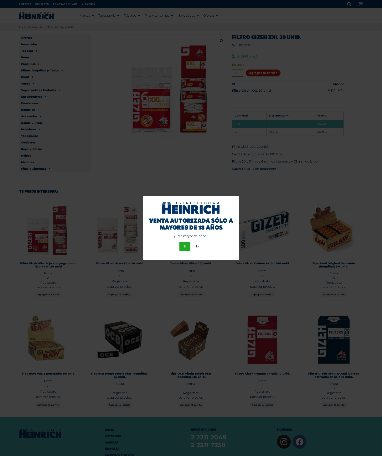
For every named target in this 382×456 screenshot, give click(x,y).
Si (184, 246)
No (196, 246)
